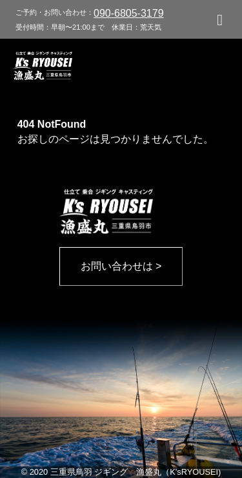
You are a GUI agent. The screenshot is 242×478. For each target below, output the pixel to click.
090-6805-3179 (129, 13)
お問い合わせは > (121, 266)
